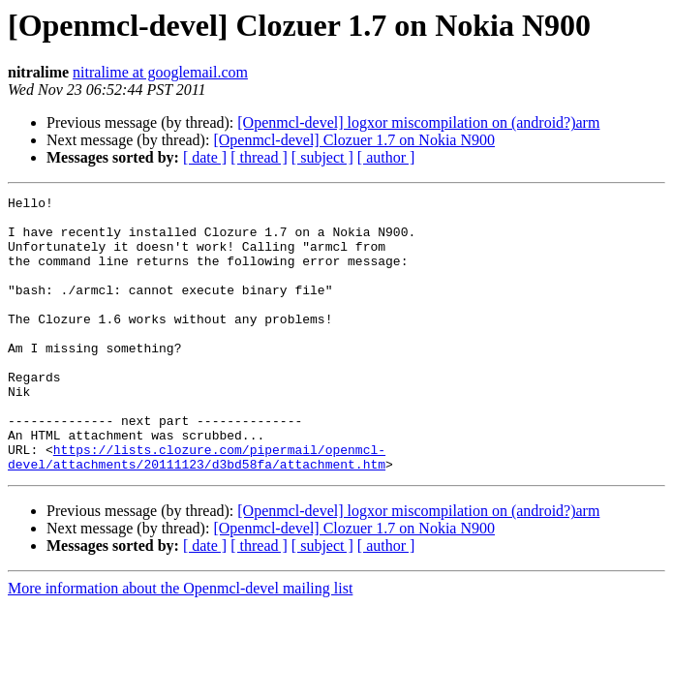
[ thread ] (259, 157)
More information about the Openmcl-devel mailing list (180, 643)
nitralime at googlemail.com (160, 72)
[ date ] (205, 157)
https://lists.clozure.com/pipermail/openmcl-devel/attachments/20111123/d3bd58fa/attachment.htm (196, 510)
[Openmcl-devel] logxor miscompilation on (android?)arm (418, 122)
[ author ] (386, 157)
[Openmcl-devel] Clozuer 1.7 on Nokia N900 (354, 140)
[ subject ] (322, 157)
